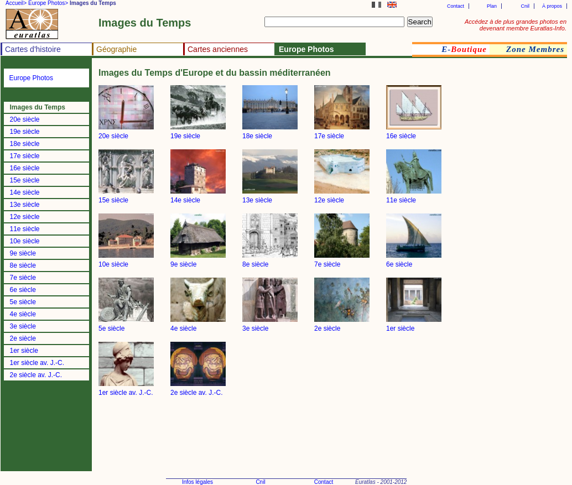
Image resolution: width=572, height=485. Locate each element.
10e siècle (25, 241)
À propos (552, 6)
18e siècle (25, 144)
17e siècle (25, 156)
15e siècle (25, 180)
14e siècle (25, 192)
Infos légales (197, 482)
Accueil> (16, 3)
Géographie (116, 49)
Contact (455, 6)
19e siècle (25, 131)
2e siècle (23, 338)
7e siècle (23, 277)
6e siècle (23, 290)
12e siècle (25, 217)
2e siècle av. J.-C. (36, 375)
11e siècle (25, 229)
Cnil (525, 6)
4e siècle (23, 314)
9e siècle (23, 253)
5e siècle (23, 302)
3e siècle (23, 326)
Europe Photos (31, 78)
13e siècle (25, 204)
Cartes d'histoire (33, 49)
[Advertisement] (533, 251)
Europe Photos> (48, 3)
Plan (492, 6)
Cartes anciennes (218, 49)
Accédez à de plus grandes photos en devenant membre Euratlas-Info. (515, 25)
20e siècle (25, 119)
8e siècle (23, 265)
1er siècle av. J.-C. (37, 363)
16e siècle (25, 168)
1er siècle (24, 350)
